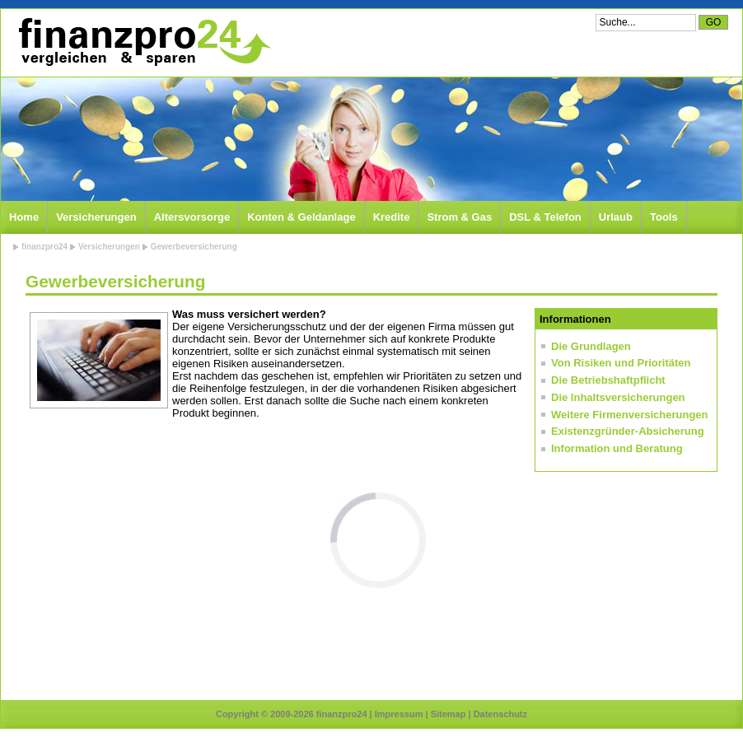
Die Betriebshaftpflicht (608, 380)
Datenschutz (500, 714)
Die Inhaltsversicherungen (618, 397)
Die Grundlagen (591, 346)
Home (24, 217)
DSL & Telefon (545, 217)
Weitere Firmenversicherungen (629, 414)
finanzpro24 (44, 246)
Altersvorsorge (192, 217)
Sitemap (448, 714)
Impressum (399, 714)
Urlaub (616, 217)
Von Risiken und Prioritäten (621, 363)
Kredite (391, 217)
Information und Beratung (617, 448)
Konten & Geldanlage (301, 217)
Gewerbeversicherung (194, 246)
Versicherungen (96, 217)
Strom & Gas (459, 217)
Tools (664, 217)
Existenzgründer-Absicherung (627, 431)
